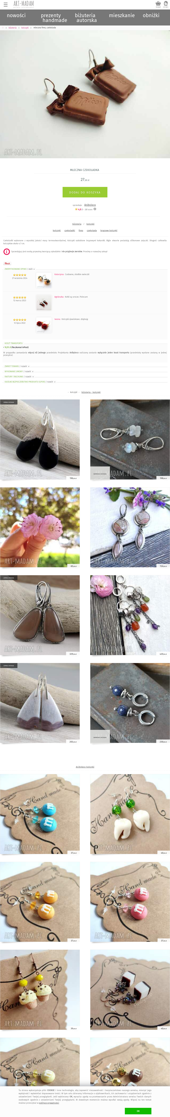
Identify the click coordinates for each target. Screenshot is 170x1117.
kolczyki (90, 224)
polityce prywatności (49, 1103)
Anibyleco (90, 205)
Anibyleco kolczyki (85, 767)
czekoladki (69, 230)
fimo (81, 230)
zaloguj (165, 7)
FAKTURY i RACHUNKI (19, 376)
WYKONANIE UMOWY (19, 371)
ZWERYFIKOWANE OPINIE (20, 269)
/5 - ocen (83, 209)
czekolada (92, 230)
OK (138, 1111)
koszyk (158, 7)
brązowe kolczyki (108, 230)
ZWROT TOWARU (17, 366)
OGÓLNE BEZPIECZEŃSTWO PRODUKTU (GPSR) (30, 382)
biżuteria (76, 224)
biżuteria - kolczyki (91, 392)
